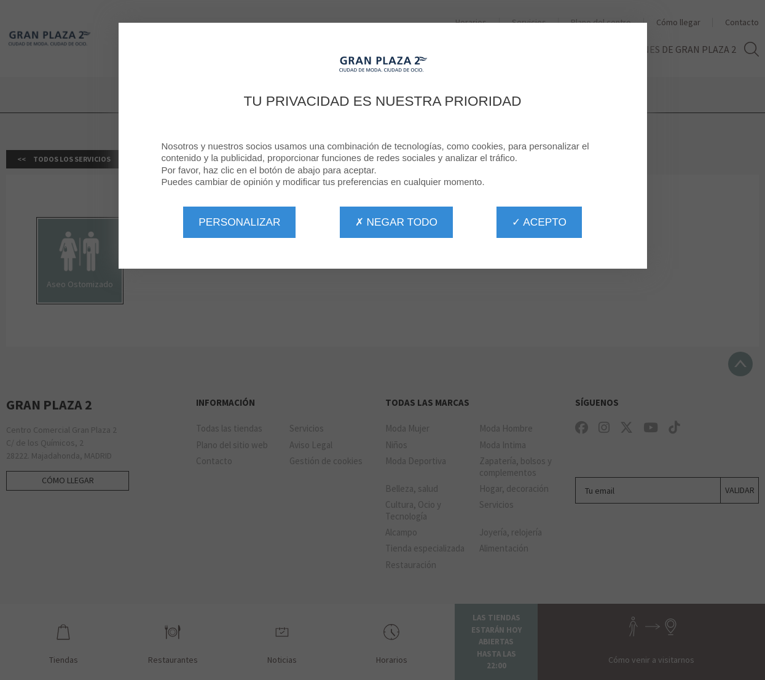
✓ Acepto (539, 222)
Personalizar (239, 222)
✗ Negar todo (396, 222)
